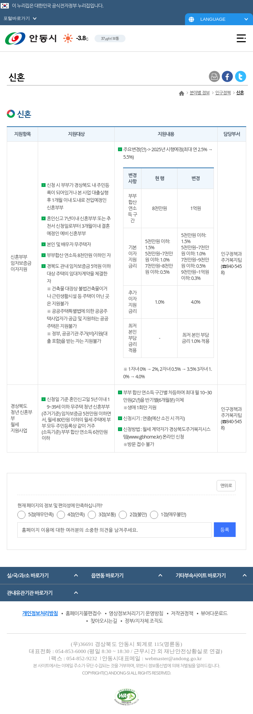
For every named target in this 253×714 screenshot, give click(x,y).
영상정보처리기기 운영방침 (136, 613)
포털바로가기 (16, 18)
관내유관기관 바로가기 (29, 592)
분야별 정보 (199, 93)
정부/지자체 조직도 (143, 620)
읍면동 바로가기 (107, 575)
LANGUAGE (212, 19)
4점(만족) (75, 514)
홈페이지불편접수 (83, 613)
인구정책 (223, 93)
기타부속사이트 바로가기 (200, 575)
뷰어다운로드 (214, 613)
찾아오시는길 (103, 620)
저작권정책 (182, 613)
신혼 (240, 93)
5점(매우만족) (40, 514)
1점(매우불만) (173, 514)
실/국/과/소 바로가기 (27, 575)
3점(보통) (107, 514)
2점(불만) (138, 514)
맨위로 (226, 485)
